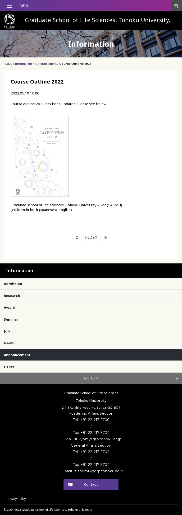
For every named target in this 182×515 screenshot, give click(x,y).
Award (9, 307)
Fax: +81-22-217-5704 (91, 432)
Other (9, 366)
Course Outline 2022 (75, 63)
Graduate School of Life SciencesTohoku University (91, 396)
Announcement (46, 63)
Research (12, 295)
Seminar (11, 319)
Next (105, 237)
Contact (91, 484)
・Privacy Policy (15, 498)
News (9, 343)
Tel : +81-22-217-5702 (91, 451)
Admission (13, 283)
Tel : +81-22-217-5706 (91, 419)
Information (23, 63)
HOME (8, 63)
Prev (76, 237)
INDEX (91, 237)
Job (7, 331)
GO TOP (91, 378)
